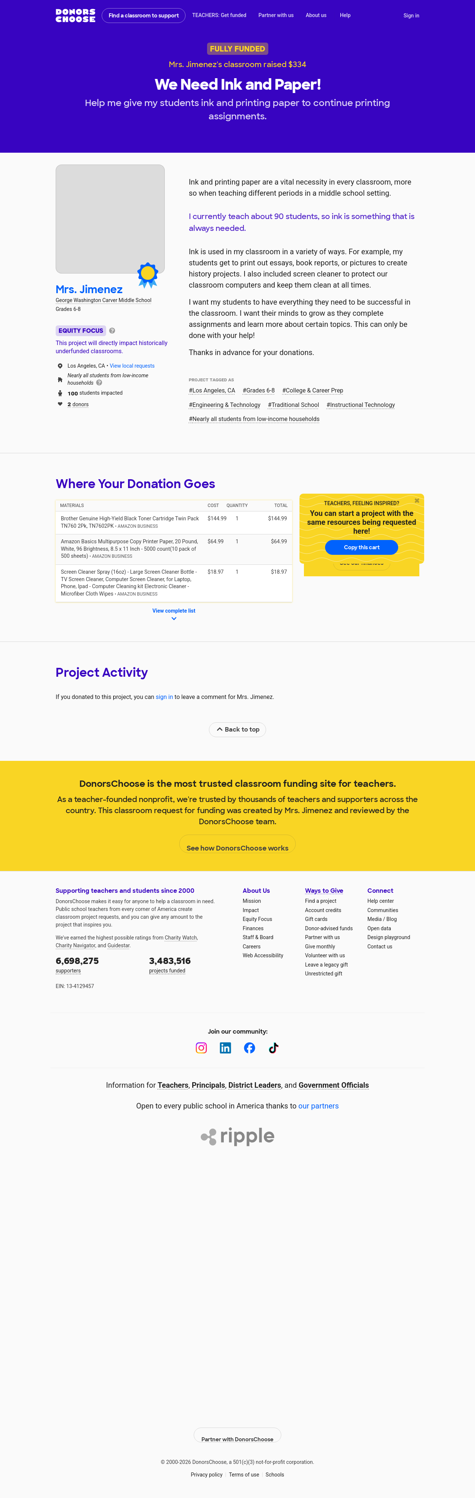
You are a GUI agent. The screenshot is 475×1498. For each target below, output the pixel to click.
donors (78, 404)
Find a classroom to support (144, 15)
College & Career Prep (314, 390)
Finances (253, 928)
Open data (379, 928)
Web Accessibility (263, 955)
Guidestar (119, 945)
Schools (275, 1468)
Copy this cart (362, 547)
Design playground (388, 937)
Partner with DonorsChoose (237, 1428)
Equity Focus (257, 919)
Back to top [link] (238, 729)
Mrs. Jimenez (89, 289)
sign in (164, 696)
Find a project (320, 901)
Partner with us (276, 15)
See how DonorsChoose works (238, 844)
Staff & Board (258, 937)
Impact (251, 910)
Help (345, 15)
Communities (382, 910)
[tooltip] (112, 330)
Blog (391, 919)
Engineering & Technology (227, 404)
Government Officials (334, 1085)
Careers (252, 946)
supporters (97, 964)
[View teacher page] (110, 219)
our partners (318, 1105)
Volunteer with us (325, 955)
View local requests (132, 366)
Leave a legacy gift (326, 965)
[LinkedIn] (225, 1047)
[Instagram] (201, 1047)
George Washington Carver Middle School (103, 300)
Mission (252, 901)
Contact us (379, 946)
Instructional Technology (362, 404)
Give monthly (320, 946)
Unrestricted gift (323, 974)
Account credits (323, 910)
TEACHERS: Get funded (219, 15)
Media (374, 919)
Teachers (173, 1085)
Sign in (411, 16)
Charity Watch (181, 938)
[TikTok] (273, 1047)
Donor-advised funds (329, 928)
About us (316, 15)
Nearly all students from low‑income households (256, 418)
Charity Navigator (75, 945)
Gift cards (316, 919)
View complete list (174, 615)
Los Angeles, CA (214, 390)
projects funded (190, 964)
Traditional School (295, 404)
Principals (208, 1085)
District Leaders (255, 1085)
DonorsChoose (75, 15)
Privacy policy (206, 1468)
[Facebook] (249, 1047)
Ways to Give (324, 891)
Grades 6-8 (260, 390)
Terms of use (244, 1468)
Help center (380, 901)
